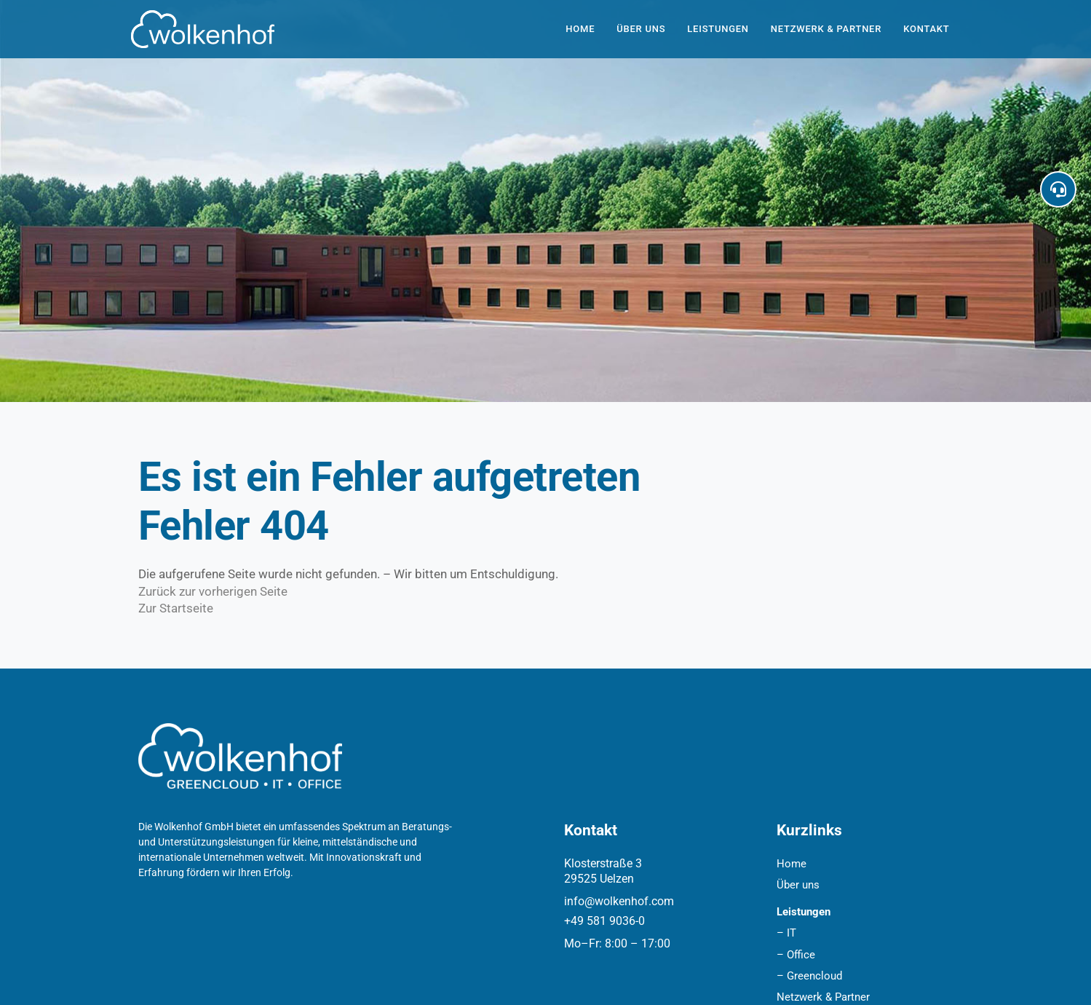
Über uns (640, 28)
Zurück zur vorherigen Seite (212, 591)
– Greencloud (809, 975)
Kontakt (926, 28)
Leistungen (718, 28)
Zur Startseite (175, 608)
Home (580, 28)
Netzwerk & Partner (826, 28)
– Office (796, 954)
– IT (786, 932)
